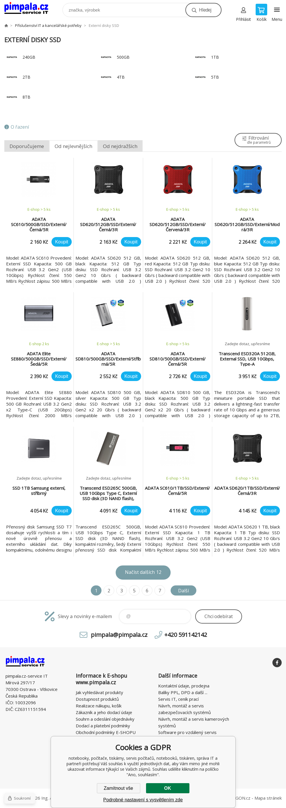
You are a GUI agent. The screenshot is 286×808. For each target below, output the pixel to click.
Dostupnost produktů (97, 699)
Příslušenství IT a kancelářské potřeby (48, 25)
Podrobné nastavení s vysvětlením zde (143, 799)
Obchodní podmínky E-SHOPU (106, 732)
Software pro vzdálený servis (187, 732)
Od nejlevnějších (73, 146)
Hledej (205, 10)
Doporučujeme (27, 146)
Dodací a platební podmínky (103, 726)
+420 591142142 (185, 635)
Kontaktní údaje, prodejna (183, 686)
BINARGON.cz (236, 798)
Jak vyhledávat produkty (99, 692)
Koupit (61, 241)
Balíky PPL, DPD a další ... (182, 692)
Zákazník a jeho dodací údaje (104, 712)
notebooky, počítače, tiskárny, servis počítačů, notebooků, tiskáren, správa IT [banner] (30, 8)
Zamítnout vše (118, 788)
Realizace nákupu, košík (98, 706)
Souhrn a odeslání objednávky (105, 719)
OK (167, 788)
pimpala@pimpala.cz (119, 635)
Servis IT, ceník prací (178, 699)
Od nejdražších (120, 146)
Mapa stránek (268, 798)
